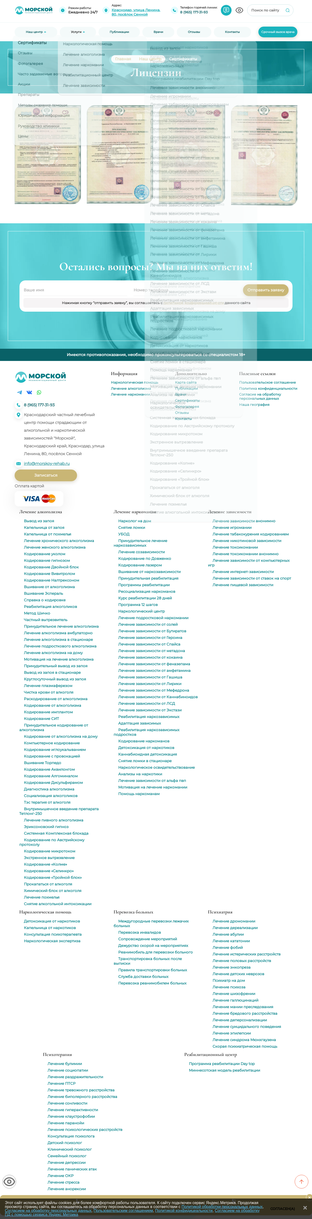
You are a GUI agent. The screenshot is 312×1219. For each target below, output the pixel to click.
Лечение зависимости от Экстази (150, 710)
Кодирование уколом (44, 554)
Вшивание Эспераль (43, 593)
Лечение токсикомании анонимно (246, 554)
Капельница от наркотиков (50, 927)
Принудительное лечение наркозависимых (140, 543)
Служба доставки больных (143, 976)
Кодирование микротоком (49, 851)
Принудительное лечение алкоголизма (61, 626)
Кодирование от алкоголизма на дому (61, 736)
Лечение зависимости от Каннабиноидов (158, 697)
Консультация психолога (71, 1136)
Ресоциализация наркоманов (146, 591)
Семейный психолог (67, 1156)
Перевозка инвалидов (139, 932)
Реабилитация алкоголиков (50, 606)
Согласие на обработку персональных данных (260, 396)
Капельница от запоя (44, 527)
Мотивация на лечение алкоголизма (59, 659)
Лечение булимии (65, 1063)
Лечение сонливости (67, 1103)
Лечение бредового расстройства (245, 1013)
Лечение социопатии (68, 1070)
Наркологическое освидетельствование (156, 767)
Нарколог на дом (134, 521)
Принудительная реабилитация (148, 578)
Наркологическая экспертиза (52, 941)
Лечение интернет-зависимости (243, 571)
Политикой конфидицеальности (184, 1211)
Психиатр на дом (229, 980)
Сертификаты (187, 400)
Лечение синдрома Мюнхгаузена (244, 1039)
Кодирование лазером (140, 565)
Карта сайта (185, 382)
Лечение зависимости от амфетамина (154, 670)
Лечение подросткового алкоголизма (60, 646)
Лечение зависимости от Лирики (149, 683)
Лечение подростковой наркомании (153, 617)
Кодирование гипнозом (47, 560)
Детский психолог (65, 1142)
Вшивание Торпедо (42, 762)
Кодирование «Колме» (45, 864)
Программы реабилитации (144, 585)
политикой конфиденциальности (194, 303)
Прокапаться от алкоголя (48, 884)
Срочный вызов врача (277, 32)
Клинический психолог (70, 1149)
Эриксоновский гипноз (46, 826)
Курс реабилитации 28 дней (145, 598)
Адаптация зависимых (139, 723)
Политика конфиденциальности (268, 388)
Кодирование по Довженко (144, 558)
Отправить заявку (265, 290)
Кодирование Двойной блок (51, 567)
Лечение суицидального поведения (247, 1026)
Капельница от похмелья (47, 534)
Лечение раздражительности (75, 1077)
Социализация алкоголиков (51, 795)
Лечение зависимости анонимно (244, 521)
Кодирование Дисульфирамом (53, 782)
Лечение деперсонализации (240, 1020)
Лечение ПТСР (62, 1083)
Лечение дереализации (235, 927)
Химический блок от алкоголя (52, 890)
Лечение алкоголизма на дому (53, 652)
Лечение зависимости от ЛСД (146, 703)
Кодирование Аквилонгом (49, 769)
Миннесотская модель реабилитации (224, 1070)
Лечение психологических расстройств (85, 1129)
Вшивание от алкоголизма (49, 586)
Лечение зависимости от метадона (151, 650)
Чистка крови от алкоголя (48, 692)
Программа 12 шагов (138, 604)
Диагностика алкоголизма (49, 789)
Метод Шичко (37, 613)
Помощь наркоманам (139, 793)
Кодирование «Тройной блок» (53, 877)
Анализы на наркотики (140, 774)
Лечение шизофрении (234, 993)
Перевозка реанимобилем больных (152, 983)
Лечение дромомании (234, 921)
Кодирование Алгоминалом (51, 776)
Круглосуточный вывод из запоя (55, 679)
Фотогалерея (187, 406)
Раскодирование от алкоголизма (56, 699)
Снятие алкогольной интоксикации (57, 903)
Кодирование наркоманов (143, 741)
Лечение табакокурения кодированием (251, 534)
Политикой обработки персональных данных (222, 1207)
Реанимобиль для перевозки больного (155, 952)
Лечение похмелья (41, 897)
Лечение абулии (228, 934)
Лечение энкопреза (232, 967)
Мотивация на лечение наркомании (152, 787)
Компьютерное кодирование (52, 743)
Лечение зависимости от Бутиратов (152, 631)
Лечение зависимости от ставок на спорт (252, 578)
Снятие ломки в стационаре (145, 760)
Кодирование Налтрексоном (51, 580)
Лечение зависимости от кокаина (150, 657)
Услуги (76, 32)
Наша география (254, 404)
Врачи (180, 394)
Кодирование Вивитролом (49, 573)
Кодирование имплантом (48, 712)
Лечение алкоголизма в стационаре (58, 639)
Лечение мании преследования (243, 1006)
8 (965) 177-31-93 (194, 12)
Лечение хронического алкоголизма (59, 540)
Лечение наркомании (130, 394)
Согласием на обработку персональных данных (48, 1211)
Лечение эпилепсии (232, 1033)
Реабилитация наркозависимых (148, 716)
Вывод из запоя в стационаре (52, 672)
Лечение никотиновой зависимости (247, 540)
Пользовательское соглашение (267, 382)
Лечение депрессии (67, 1162)
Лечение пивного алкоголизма (53, 820)
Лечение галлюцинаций (235, 1000)
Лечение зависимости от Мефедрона (153, 690)
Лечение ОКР (61, 1175)
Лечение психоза (229, 987)
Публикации (186, 388)
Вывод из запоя (39, 521)
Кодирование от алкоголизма (52, 705)
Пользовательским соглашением (123, 1211)
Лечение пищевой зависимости (243, 585)
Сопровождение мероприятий (147, 939)
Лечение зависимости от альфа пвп (152, 780)
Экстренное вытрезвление (49, 857)
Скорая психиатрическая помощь (245, 1046)
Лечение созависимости (141, 552)
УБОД (123, 534)
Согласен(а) (282, 1209)
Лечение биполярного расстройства (82, 1096)
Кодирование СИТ (41, 718)
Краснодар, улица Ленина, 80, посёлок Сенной (136, 12)
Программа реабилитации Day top (222, 1063)
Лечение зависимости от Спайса (149, 644)
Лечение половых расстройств (242, 960)
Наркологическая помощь (134, 382)
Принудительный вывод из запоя (56, 666)
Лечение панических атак (72, 1169)
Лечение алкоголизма (131, 388)
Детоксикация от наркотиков (146, 747)
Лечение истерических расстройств (247, 954)
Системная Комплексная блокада (56, 833)
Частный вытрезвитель (45, 619)
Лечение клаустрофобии (71, 1116)
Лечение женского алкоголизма (55, 547)
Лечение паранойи (66, 1123)
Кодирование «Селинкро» (49, 871)
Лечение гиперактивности (73, 1109)
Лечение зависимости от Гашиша (150, 677)
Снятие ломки (131, 527)
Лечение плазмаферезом (48, 685)
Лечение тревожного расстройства (81, 1090)
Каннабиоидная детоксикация (147, 754)
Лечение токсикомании (235, 547)
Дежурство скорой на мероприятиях (153, 945)
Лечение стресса (63, 1182)
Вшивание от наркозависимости (149, 571)
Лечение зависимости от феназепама (154, 664)
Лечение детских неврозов (238, 974)
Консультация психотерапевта (53, 934)
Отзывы (182, 412)
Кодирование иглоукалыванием (55, 749)
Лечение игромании (232, 527)
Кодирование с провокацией (52, 756)
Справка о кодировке (45, 600)
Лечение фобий (228, 947)
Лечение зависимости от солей (148, 624)
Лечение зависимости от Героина (150, 637)
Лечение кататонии (231, 941)
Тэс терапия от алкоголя (47, 802)
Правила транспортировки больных (152, 970)
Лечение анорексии (67, 1189)
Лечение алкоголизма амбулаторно (58, 633)
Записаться (46, 475)
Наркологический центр (141, 611)
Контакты (183, 419)
